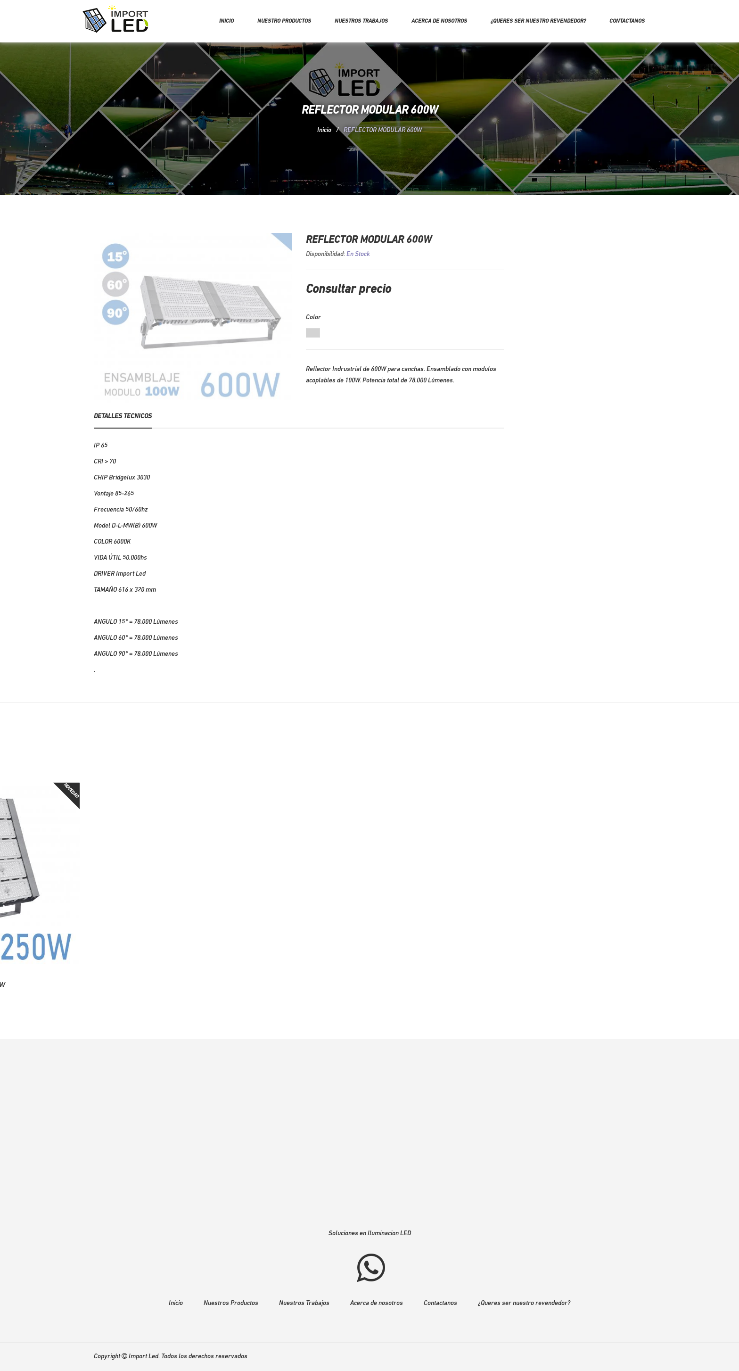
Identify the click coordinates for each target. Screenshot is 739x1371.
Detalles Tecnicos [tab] (123, 416)
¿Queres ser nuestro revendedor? (538, 21)
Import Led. (144, 1356)
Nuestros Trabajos (304, 1303)
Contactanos (627, 21)
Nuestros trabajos (361, 21)
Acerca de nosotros (439, 21)
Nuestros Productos (231, 1303)
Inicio (226, 21)
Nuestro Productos (284, 21)
